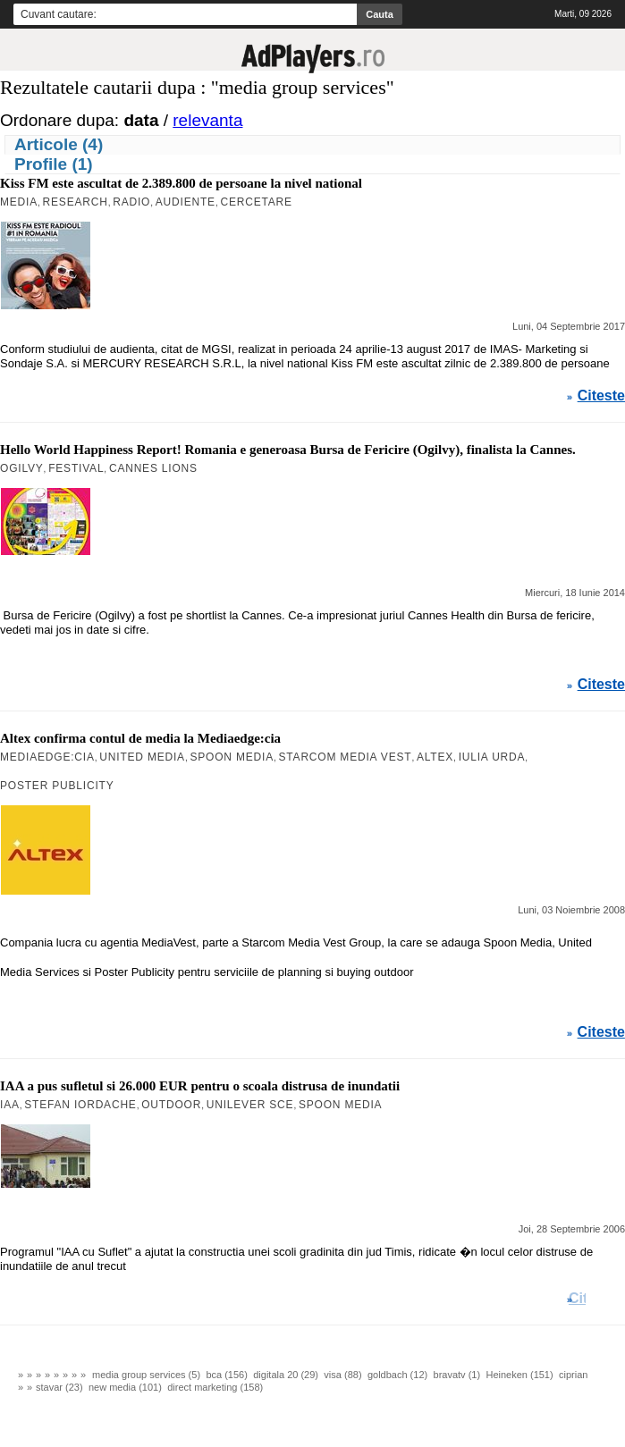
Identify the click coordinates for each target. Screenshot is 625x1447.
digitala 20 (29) (285, 1374)
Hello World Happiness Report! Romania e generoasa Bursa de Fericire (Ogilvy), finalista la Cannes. (288, 449)
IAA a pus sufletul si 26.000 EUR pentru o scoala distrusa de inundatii (200, 1086)
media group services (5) (146, 1374)
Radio (131, 202)
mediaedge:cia (47, 757)
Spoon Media (231, 757)
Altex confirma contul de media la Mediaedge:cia (140, 738)
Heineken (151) (519, 1374)
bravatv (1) (457, 1374)
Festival (76, 468)
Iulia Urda (492, 757)
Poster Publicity (57, 785)
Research (75, 202)
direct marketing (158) (215, 1387)
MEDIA (19, 202)
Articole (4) (58, 144)
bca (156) (226, 1374)
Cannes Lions (153, 468)
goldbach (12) (397, 1374)
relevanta (207, 120)
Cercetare (255, 202)
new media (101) (125, 1387)
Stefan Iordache (80, 1104)
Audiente (185, 202)
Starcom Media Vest (345, 757)
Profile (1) (53, 164)
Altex (435, 757)
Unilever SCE (250, 1104)
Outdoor (171, 1104)
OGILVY (22, 468)
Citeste (601, 396)
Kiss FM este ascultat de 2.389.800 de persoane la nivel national (181, 183)
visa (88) (342, 1374)
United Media (142, 757)
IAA (10, 1104)
